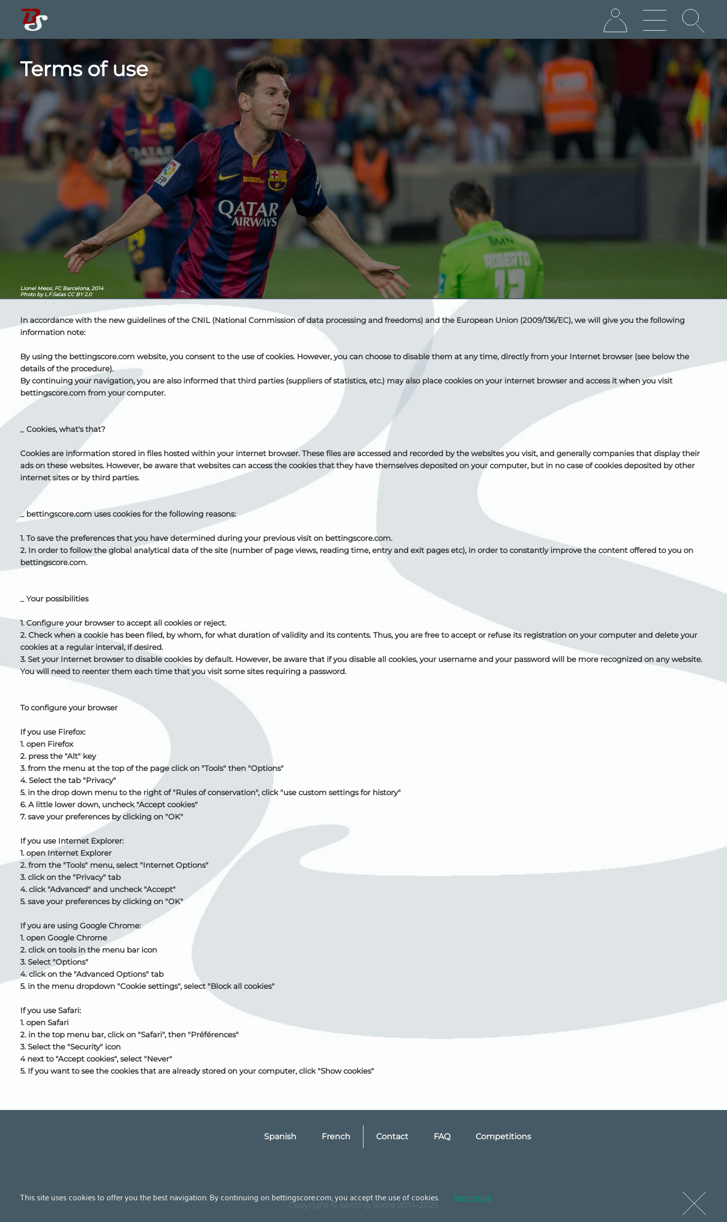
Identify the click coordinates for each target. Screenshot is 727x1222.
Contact (392, 1136)
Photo (27, 294)
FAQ (442, 1136)
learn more (472, 1197)
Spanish (280, 1136)
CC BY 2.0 (79, 294)
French (336, 1136)
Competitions (503, 1136)
